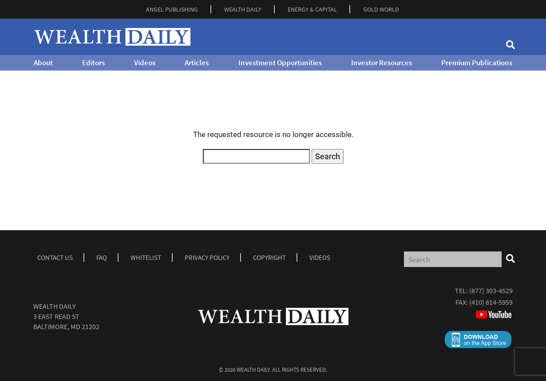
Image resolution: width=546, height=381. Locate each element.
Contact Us (55, 257)
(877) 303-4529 (491, 290)
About (43, 62)
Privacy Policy (207, 257)
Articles (197, 62)
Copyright (269, 257)
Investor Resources (381, 62)
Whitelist (146, 257)
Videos (144, 62)
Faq (101, 257)
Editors (93, 62)
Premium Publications (476, 62)
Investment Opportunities (280, 62)
